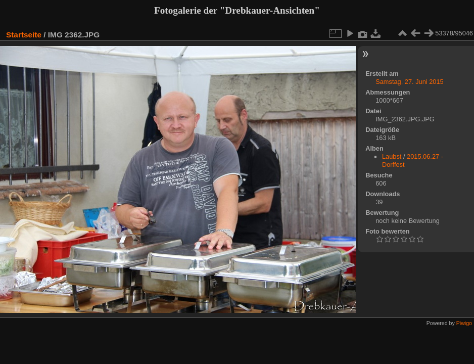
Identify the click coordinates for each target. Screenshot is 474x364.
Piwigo (464, 323)
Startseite (23, 34)
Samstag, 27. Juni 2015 (409, 81)
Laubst (391, 156)
